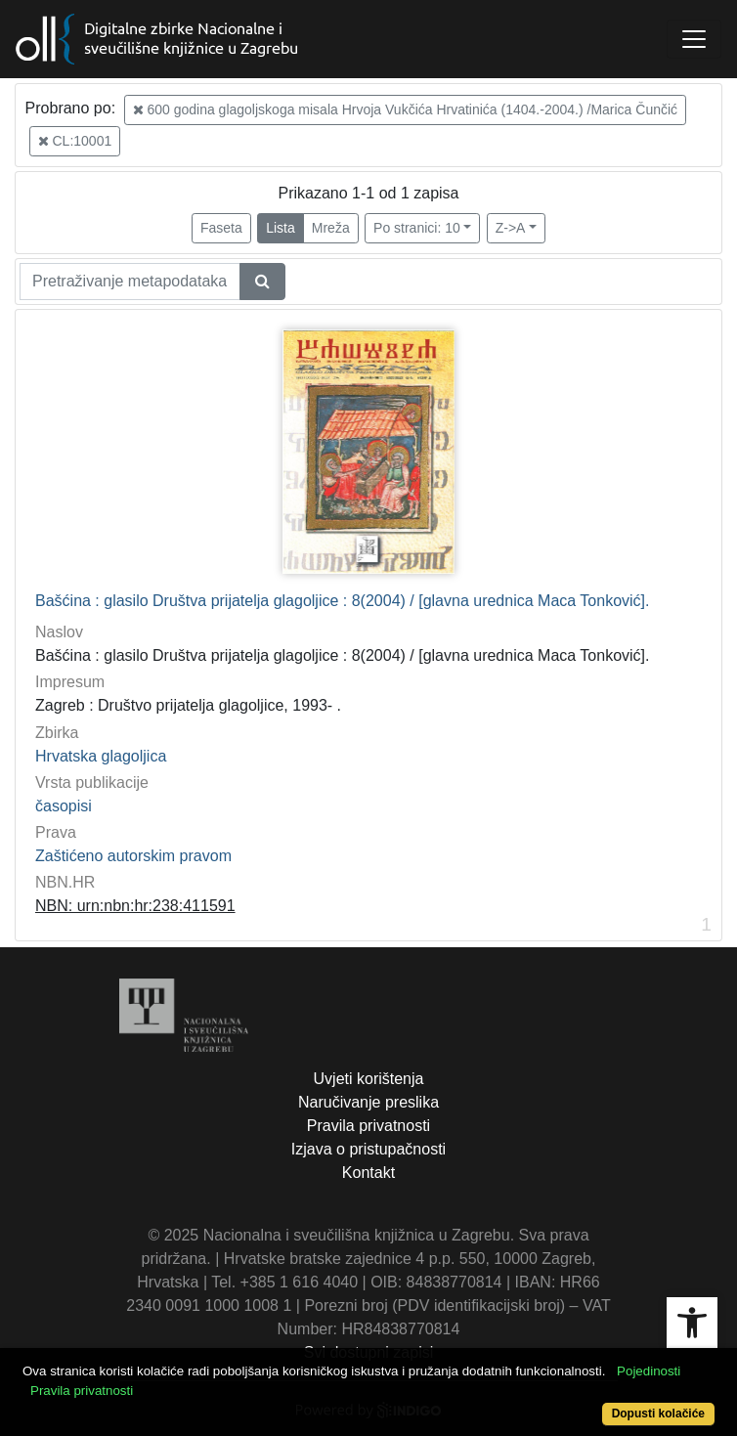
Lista (280, 228)
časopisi (63, 806)
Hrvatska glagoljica (100, 756)
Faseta (221, 228)
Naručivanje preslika (368, 1102)
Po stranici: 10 (416, 228)
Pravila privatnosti (368, 1125)
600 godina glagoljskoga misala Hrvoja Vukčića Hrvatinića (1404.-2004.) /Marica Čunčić (405, 109)
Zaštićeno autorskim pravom (133, 856)
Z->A (511, 228)
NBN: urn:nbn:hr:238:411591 (135, 905)
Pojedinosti (648, 1371)
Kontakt (368, 1172)
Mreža (331, 228)
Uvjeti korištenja (369, 1078)
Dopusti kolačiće (658, 1413)
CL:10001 (75, 141)
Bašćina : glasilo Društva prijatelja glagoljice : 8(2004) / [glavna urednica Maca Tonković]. (342, 600)
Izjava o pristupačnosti (368, 1149)
